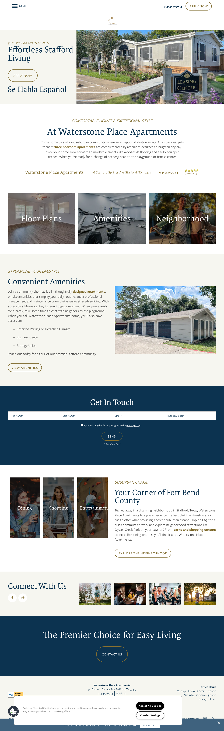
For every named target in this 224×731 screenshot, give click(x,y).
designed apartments (88, 291)
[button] (218, 723)
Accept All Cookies (150, 705)
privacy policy (133, 425)
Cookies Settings (150, 715)
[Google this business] (22, 597)
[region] (98, 710)
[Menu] (19, 6)
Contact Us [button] (112, 654)
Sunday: (203, 699)
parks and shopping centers (194, 529)
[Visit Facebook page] (12, 597)
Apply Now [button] (22, 75)
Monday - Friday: (186, 691)
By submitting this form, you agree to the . (112, 425)
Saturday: (189, 695)
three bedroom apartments (74, 147)
